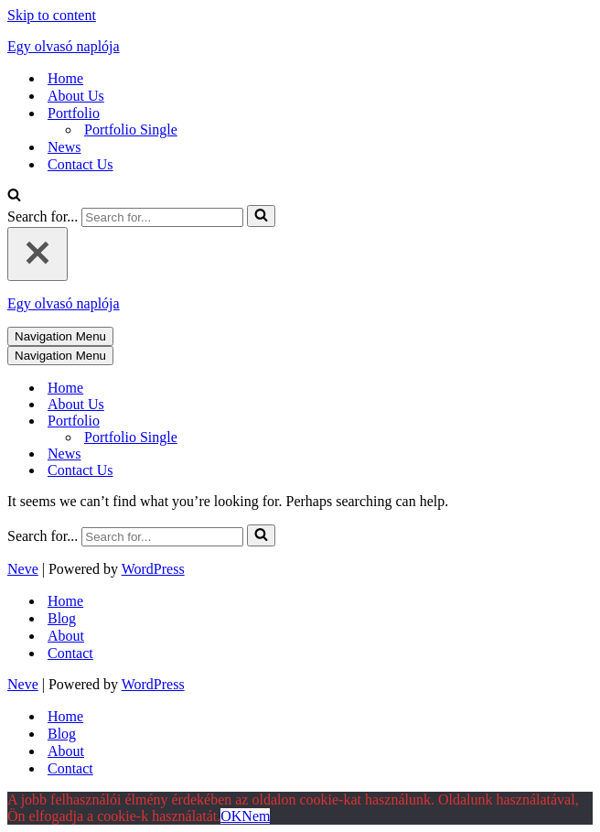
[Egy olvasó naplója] (300, 46)
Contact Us (80, 164)
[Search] (14, 196)
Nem (255, 816)
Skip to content (51, 15)
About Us (76, 95)
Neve (22, 569)
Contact (70, 653)
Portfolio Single (130, 129)
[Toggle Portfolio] (327, 421)
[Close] (37, 254)
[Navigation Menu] (60, 336)
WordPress (153, 569)
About (66, 635)
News (64, 147)
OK (230, 816)
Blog (62, 618)
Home (65, 78)
